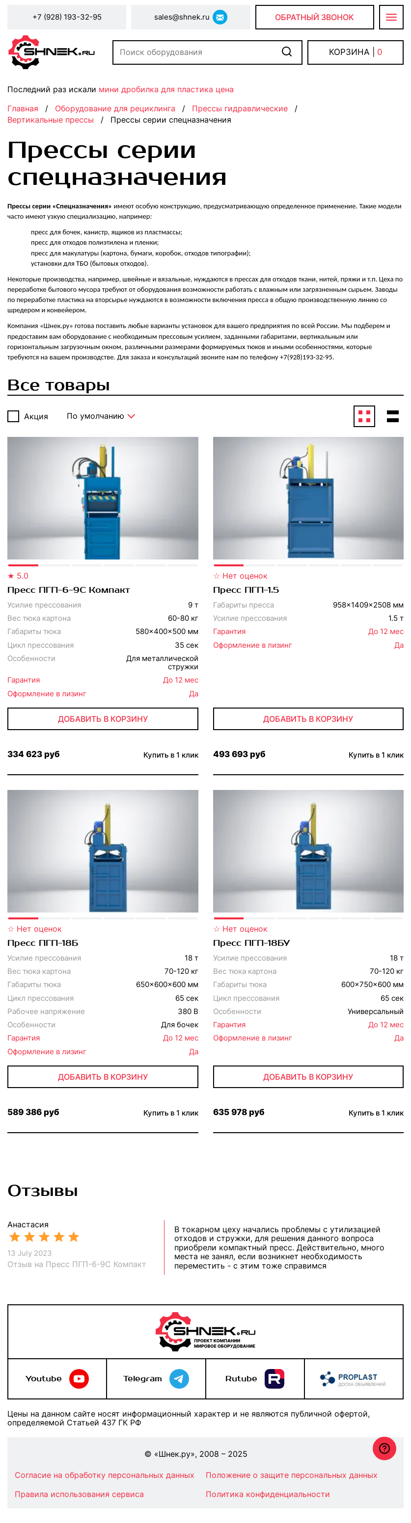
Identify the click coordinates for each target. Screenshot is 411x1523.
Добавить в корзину (103, 719)
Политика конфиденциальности (268, 1494)
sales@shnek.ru (182, 17)
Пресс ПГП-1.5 (246, 590)
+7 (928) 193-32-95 (67, 17)
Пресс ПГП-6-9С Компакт (68, 590)
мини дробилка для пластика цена (166, 89)
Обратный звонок (314, 17)
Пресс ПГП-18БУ (251, 943)
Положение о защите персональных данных (292, 1475)
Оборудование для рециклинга (115, 108)
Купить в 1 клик (170, 755)
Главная (22, 108)
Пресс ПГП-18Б (42, 943)
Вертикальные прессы (50, 120)
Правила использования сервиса (79, 1494)
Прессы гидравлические (240, 108)
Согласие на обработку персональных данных (104, 1475)
